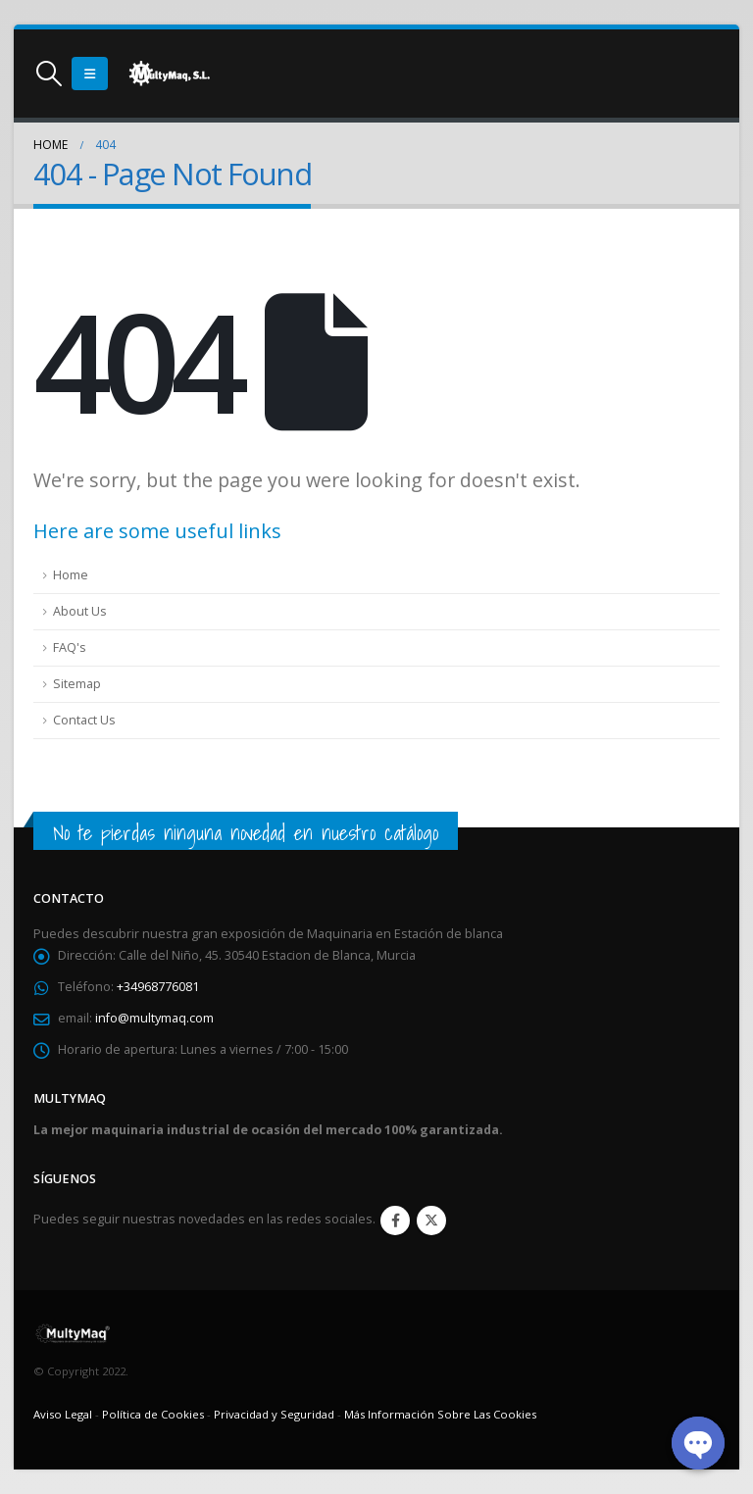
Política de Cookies (153, 1414)
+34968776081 (158, 986)
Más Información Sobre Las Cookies (440, 1414)
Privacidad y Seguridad (274, 1414)
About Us (80, 611)
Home (70, 575)
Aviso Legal (62, 1414)
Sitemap (77, 683)
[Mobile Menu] (90, 73)
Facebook (395, 1220)
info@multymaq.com (154, 1018)
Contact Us (84, 720)
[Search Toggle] (48, 73)
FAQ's (69, 647)
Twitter (431, 1220)
